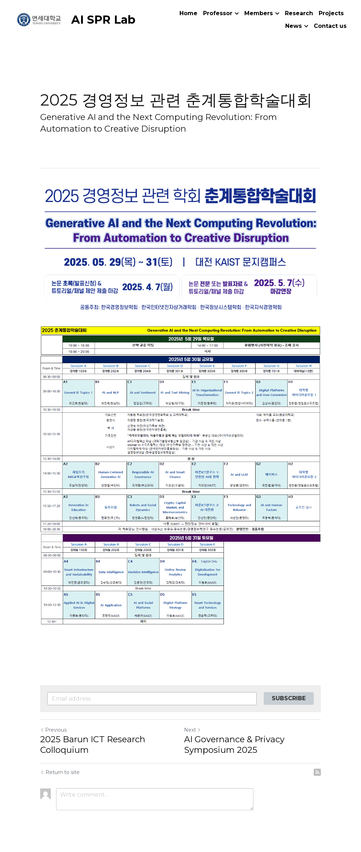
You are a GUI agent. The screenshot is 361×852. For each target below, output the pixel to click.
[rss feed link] (317, 772)
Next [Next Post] (192, 730)
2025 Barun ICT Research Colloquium (92, 744)
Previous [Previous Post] (53, 730)
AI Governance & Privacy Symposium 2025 (234, 744)
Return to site (60, 772)
